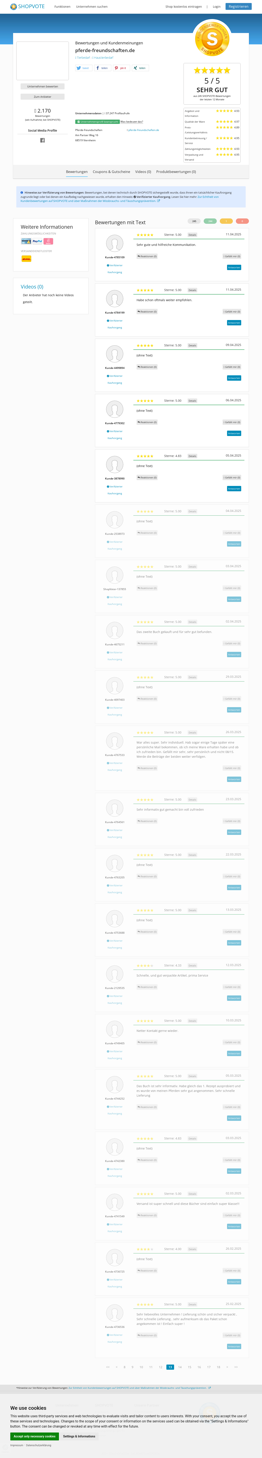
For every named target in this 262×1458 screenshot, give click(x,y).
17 (209, 1367)
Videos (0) (143, 171)
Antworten (234, 267)
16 (199, 1367)
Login (217, 7)
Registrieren (238, 6)
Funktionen (62, 7)
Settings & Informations (79, 1436)
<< (108, 1367)
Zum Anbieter (42, 97)
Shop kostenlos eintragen (184, 7)
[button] (83, 68)
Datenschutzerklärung (38, 1445)
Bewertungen (77, 171)
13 (170, 1367)
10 (141, 1367)
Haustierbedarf (102, 58)
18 (218, 1367)
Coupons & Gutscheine (111, 171)
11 (151, 1367)
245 (194, 221)
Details (192, 234)
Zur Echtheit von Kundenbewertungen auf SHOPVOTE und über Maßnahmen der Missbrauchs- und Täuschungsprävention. (120, 199)
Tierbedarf (83, 58)
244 (210, 221)
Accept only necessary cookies (35, 1436)
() (232, 256)
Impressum (16, 1445)
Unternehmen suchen (92, 7)
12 (160, 1367)
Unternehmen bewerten (42, 86)
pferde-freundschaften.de (143, 130)
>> (236, 1367)
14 (180, 1367)
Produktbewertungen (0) (176, 171)
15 (189, 1367)
